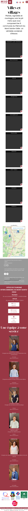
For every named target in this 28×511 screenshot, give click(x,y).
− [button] (4, 230)
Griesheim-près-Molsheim (18, 228)
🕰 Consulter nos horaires (14, 319)
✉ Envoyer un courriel (14, 311)
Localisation (14, 225)
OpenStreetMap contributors (20, 256)
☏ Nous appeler (13, 304)
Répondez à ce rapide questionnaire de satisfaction (12, 279)
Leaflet (12, 256)
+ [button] (4, 228)
